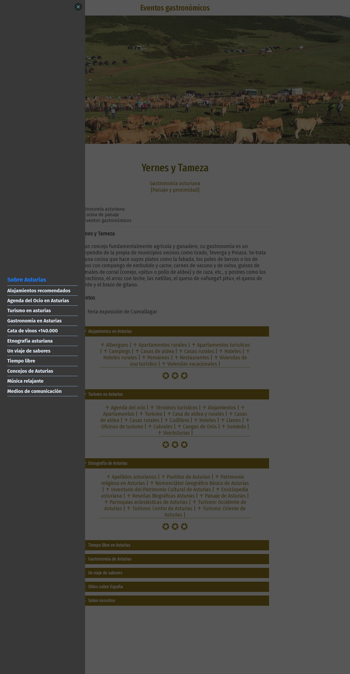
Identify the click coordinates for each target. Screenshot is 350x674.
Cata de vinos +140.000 (32, 331)
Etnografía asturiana (30, 341)
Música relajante (25, 381)
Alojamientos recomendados (38, 291)
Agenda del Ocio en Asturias (38, 300)
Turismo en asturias (29, 310)
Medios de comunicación (34, 391)
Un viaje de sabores (28, 351)
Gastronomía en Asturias (34, 321)
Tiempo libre (21, 361)
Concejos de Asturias (30, 371)
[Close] (78, 7)
